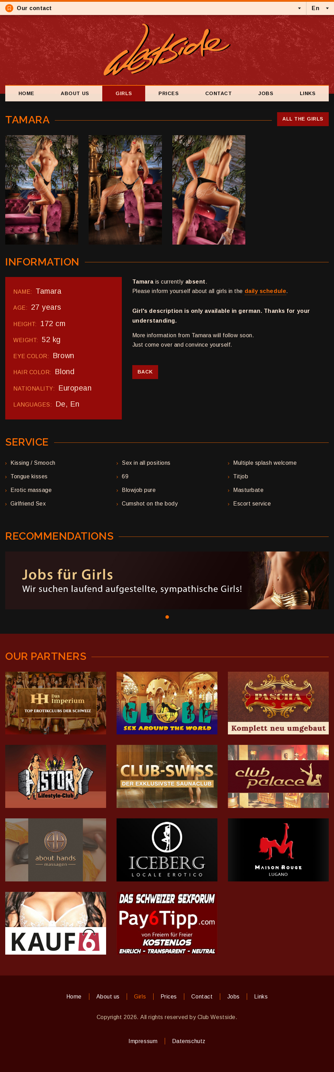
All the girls (303, 119)
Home (26, 93)
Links (308, 93)
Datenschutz (189, 1041)
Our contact (28, 8)
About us (75, 93)
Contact (218, 93)
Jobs (265, 93)
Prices (168, 93)
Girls (124, 93)
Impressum (142, 1041)
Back (145, 372)
